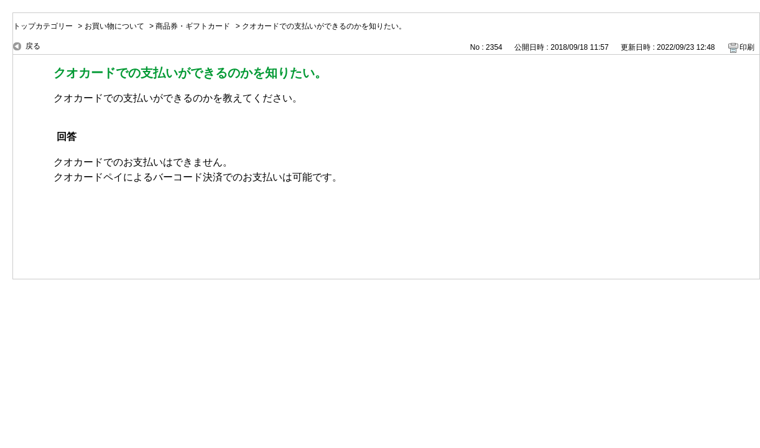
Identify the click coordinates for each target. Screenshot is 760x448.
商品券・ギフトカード (192, 26)
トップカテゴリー (43, 26)
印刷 (746, 47)
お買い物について (114, 26)
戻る (32, 46)
